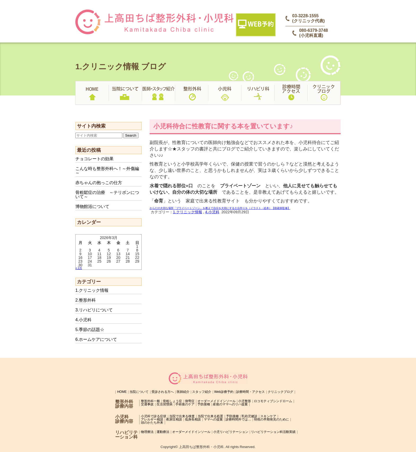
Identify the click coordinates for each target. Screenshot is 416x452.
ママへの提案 (213, 419)
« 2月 (79, 268)
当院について (139, 392)
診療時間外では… (238, 419)
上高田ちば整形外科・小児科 (201, 447)
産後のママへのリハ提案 (230, 404)
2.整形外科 (85, 300)
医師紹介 (183, 392)
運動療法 (163, 432)
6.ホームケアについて (96, 339)
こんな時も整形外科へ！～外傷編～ (107, 170)
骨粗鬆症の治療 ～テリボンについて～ (107, 194)
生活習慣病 (164, 404)
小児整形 (244, 401)
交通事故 (147, 404)
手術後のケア (184, 404)
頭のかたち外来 (152, 422)
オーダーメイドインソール (216, 401)
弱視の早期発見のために (271, 419)
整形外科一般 (150, 401)
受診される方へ (162, 392)
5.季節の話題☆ (89, 329)
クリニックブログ (280, 392)
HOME (122, 392)
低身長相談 (193, 419)
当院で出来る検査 (182, 416)
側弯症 (189, 401)
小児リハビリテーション (230, 432)
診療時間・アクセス (250, 392)
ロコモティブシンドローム (273, 401)
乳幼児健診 (249, 416)
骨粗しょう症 (172, 401)
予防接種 (203, 404)
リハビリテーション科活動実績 (273, 432)
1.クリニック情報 (92, 290)
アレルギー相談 (152, 419)
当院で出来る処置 (210, 416)
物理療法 (147, 432)
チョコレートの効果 (94, 159)
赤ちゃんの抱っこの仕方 (98, 182)
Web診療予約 (223, 392)
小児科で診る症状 (153, 416)
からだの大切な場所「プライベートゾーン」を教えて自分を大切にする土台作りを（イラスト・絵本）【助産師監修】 (220, 208)
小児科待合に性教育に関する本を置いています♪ (223, 126)
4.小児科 (83, 320)
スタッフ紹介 (201, 392)
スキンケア (268, 416)
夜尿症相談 (174, 419)
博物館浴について (92, 206)
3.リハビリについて (94, 310)
